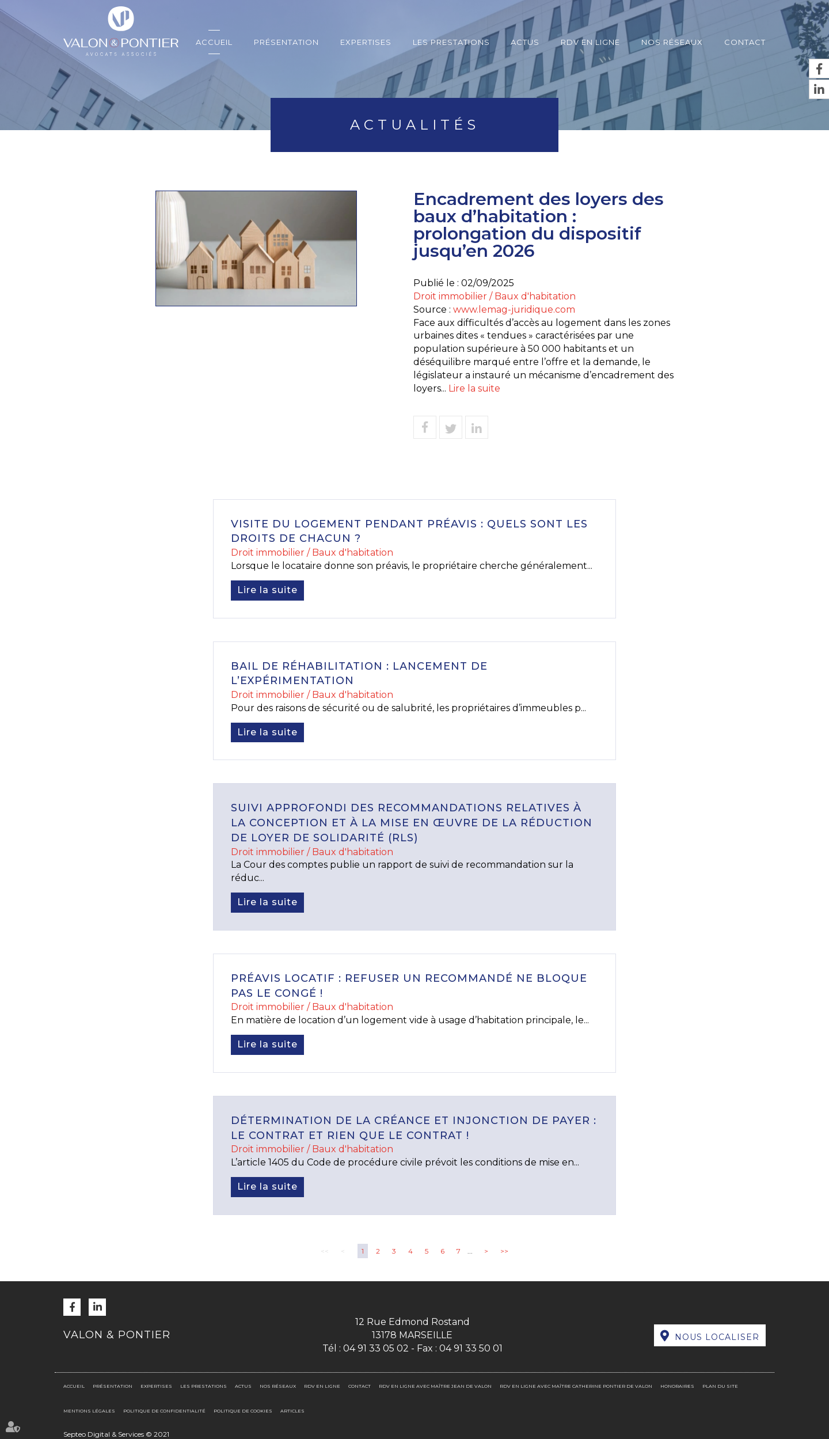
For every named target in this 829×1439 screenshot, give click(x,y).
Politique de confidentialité (164, 1411)
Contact (745, 42)
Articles (292, 1411)
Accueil (214, 42)
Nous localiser (717, 1337)
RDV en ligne (590, 42)
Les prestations (451, 42)
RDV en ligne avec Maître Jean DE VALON (435, 1386)
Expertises (365, 42)
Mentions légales (89, 1411)
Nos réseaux (672, 42)
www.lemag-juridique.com (514, 309)
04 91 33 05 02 (376, 1348)
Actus (525, 42)
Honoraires (677, 1386)
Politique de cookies (243, 1411)
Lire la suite (474, 388)
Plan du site (720, 1386)
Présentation (286, 42)
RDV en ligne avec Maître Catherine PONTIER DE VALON (576, 1386)
